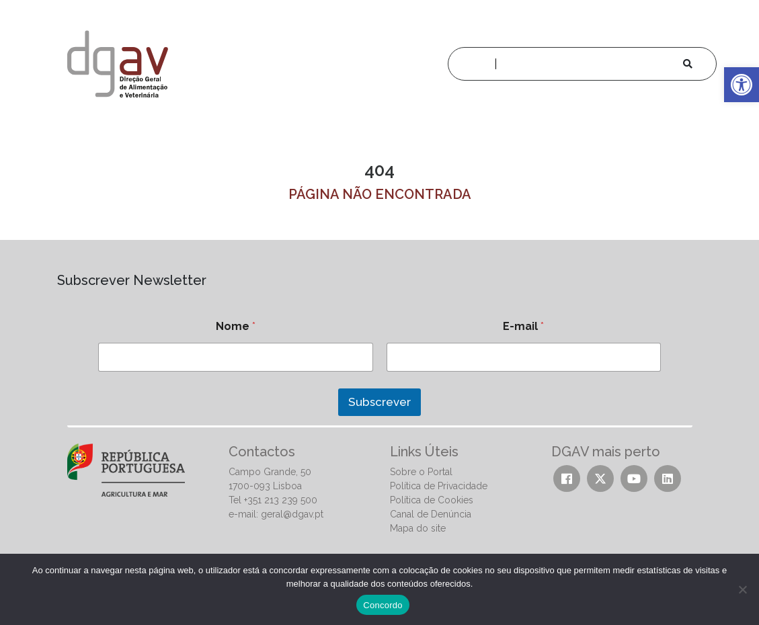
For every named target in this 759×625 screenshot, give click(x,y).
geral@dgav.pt (292, 514)
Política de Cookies (431, 500)
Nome (235, 326)
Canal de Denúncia (430, 514)
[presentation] (153, 432)
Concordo (382, 605)
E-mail (523, 326)
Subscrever (379, 402)
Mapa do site (418, 528)
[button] (741, 84)
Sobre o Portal (421, 471)
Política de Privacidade (438, 486)
